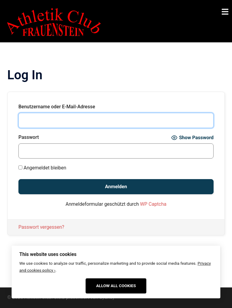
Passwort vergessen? (41, 227)
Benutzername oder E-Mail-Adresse (56, 107)
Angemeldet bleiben (42, 168)
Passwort (28, 137)
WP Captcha (153, 204)
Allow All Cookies (116, 285)
